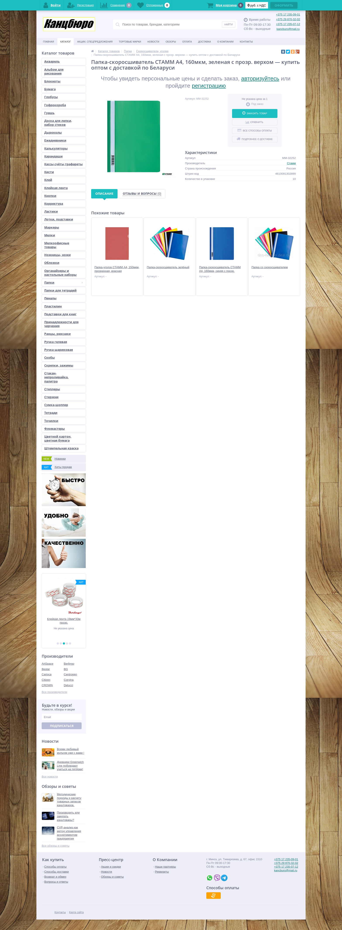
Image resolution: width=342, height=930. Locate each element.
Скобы (49, 357)
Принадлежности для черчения (61, 324)
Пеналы (50, 298)
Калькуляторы (56, 148)
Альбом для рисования (53, 71)
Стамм (291, 163)
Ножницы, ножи (57, 255)
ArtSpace (47, 663)
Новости (153, 41)
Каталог (65, 41)
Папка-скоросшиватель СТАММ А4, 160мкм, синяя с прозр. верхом (220, 271)
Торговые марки (130, 41)
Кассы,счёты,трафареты (63, 164)
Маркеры (51, 227)
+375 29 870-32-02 (288, 19)
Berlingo (69, 663)
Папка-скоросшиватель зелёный (168, 267)
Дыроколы (53, 132)
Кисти (49, 172)
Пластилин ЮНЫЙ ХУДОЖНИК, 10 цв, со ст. (63, 620)
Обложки (51, 263)
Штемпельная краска (61, 448)
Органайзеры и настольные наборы (60, 273)
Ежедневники (55, 140)
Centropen (70, 674)
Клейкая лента (56, 188)
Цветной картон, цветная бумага (57, 438)
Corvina (69, 679)
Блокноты (52, 81)
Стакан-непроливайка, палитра (56, 377)
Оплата (187, 41)
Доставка (204, 41)
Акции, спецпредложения (95, 41)
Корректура (53, 203)
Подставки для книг (60, 314)
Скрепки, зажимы (58, 365)
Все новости (50, 776)
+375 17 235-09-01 (288, 14)
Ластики (51, 211)
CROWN (47, 685)
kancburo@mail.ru (288, 29)
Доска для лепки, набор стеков (58, 123)
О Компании (225, 41)
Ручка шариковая (58, 350)
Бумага (50, 89)
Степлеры (52, 389)
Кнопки (50, 196)
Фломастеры (54, 429)
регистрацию (209, 85)
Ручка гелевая (55, 342)
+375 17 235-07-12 (288, 24)
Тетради (50, 413)
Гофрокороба (55, 105)
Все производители (54, 692)
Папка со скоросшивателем (269, 267)
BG (66, 669)
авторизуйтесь (260, 78)
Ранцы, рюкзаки (57, 334)
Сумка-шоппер (56, 405)
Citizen (46, 679)
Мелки (49, 235)
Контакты (246, 41)
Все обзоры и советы (55, 845)
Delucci (68, 685)
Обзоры (171, 41)
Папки (63, 282)
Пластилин (53, 306)
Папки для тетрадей (60, 290)
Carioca (46, 674)
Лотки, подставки (58, 219)
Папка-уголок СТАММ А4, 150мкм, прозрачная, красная (116, 269)
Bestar (46, 669)
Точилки (51, 421)
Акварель (52, 61)
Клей (48, 180)
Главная (48, 41)
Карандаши (53, 156)
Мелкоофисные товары (56, 245)
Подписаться (62, 726)
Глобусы (51, 97)
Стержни (51, 397)
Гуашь (49, 113)
